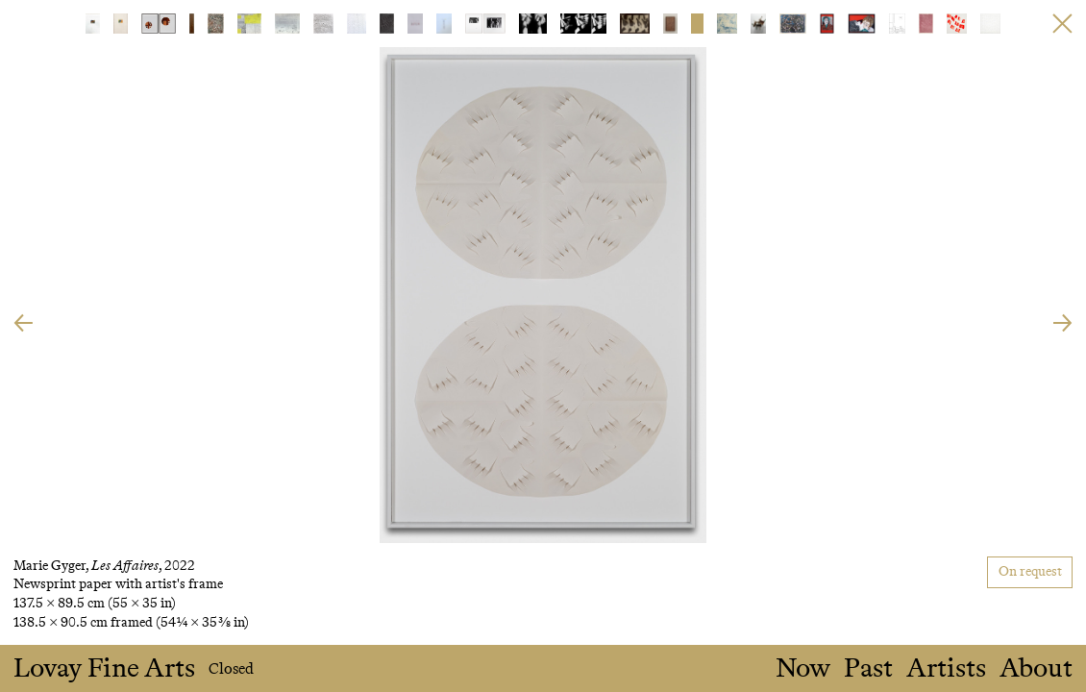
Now (803, 668)
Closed (231, 668)
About (1036, 668)
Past (868, 668)
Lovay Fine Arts (104, 668)
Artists (946, 668)
